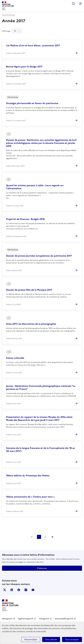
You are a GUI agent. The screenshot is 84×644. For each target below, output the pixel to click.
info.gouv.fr (44, 618)
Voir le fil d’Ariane (8, 15)
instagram (25, 589)
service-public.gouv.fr (64, 618)
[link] (32, 537)
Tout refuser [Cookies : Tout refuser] (51, 639)
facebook (18, 589)
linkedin (11, 589)
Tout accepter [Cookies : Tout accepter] (72, 639)
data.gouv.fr (7, 618)
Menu (80, 3)
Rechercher (73, 3)
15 (15, 30)
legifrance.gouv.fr (25, 618)
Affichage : (12, 30)
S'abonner (42, 568)
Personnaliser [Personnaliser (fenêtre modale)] (30, 639)
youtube (32, 589)
